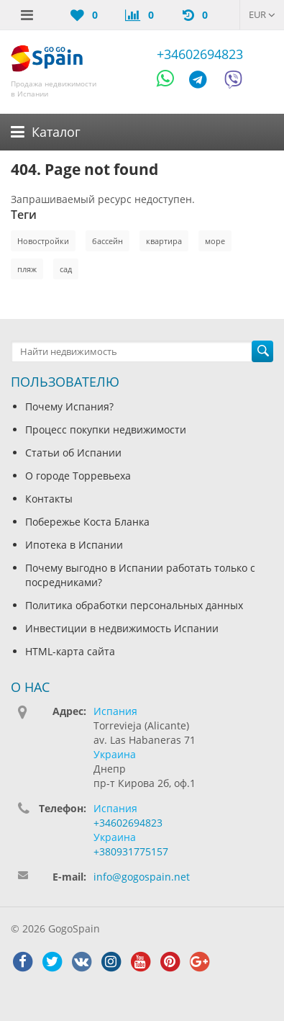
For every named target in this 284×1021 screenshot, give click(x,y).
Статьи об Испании (73, 452)
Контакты (49, 498)
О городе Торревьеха (78, 475)
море (215, 240)
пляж (27, 269)
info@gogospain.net (141, 876)
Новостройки (43, 240)
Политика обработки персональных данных (134, 605)
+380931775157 (130, 851)
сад (66, 269)
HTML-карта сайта (70, 651)
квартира (164, 240)
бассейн (107, 240)
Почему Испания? (69, 406)
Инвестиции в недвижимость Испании (122, 628)
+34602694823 (200, 54)
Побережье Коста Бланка (87, 522)
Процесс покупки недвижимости (105, 429)
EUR (262, 14)
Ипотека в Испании (74, 545)
